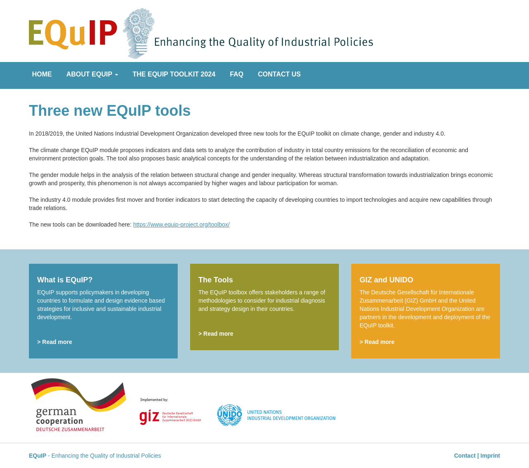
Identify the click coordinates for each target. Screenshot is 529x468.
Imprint (490, 455)
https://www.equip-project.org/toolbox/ (181, 224)
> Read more (54, 342)
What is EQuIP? (65, 280)
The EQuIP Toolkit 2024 (174, 74)
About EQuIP (92, 74)
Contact (465, 455)
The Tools (215, 280)
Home (42, 74)
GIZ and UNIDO (386, 280)
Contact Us (279, 74)
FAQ (236, 74)
